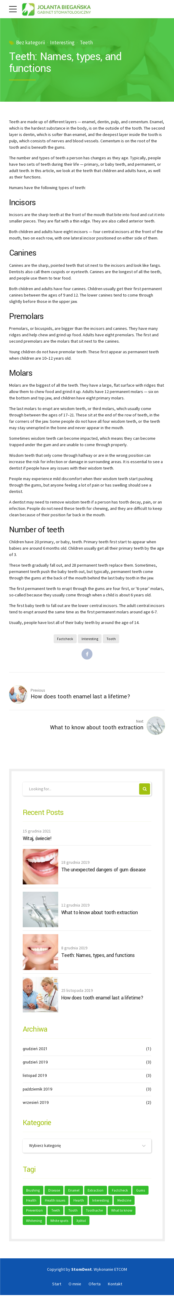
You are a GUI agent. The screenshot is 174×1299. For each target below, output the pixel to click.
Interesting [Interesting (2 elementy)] (120, 1203)
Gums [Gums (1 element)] (31, 1203)
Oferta (95, 1288)
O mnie (75, 1288)
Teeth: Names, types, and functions (98, 957)
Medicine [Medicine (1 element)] (33, 1214)
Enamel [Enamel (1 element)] (76, 1192)
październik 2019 (37, 1091)
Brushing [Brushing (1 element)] (33, 1192)
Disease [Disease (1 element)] (55, 1192)
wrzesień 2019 (36, 1104)
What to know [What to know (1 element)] (37, 1224)
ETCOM (120, 1273)
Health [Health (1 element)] (50, 1203)
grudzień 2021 (35, 1050)
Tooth (111, 639)
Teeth (86, 42)
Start (56, 1288)
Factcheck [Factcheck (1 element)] (123, 1192)
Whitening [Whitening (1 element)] (64, 1224)
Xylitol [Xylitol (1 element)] (112, 1224)
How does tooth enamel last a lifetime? (102, 999)
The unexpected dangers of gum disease (103, 871)
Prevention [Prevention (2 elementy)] (57, 1214)
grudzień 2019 (35, 1064)
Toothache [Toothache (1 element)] (117, 1214)
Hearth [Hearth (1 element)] (98, 1203)
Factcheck (65, 639)
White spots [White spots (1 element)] (90, 1224)
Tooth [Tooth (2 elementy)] (96, 1214)
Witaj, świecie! (37, 840)
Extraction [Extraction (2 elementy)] (98, 1192)
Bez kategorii (30, 42)
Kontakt (115, 1288)
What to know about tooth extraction (99, 914)
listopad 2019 (35, 1077)
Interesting (62, 42)
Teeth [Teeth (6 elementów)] (79, 1214)
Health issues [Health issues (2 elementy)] (74, 1203)
